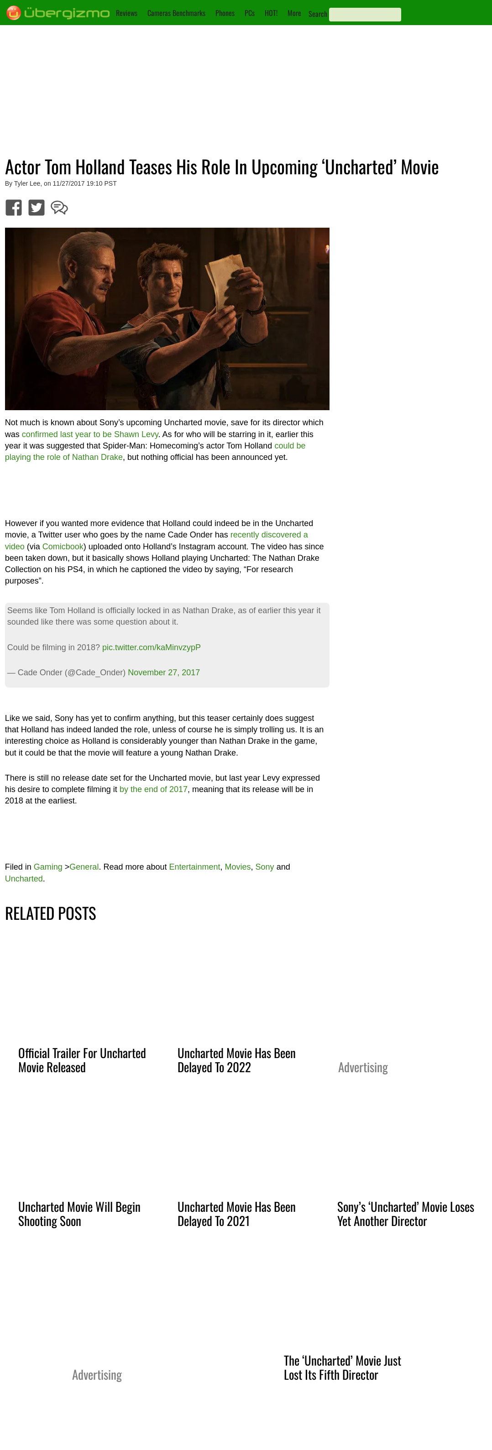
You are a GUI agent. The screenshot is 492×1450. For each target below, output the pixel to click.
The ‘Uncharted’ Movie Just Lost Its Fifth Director (342, 1367)
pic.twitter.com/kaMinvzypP (151, 647)
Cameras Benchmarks (176, 12)
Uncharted (24, 878)
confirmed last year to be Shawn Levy (90, 434)
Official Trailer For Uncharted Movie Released (82, 1059)
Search (318, 13)
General (84, 866)
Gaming (48, 866)
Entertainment (194, 866)
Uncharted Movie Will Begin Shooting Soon (79, 1213)
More (294, 12)
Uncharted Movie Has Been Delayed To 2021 (237, 1213)
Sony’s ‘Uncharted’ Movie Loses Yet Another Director (405, 1213)
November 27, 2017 (164, 672)
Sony (265, 866)
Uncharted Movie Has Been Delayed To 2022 (237, 1059)
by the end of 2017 (154, 789)
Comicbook (63, 546)
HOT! (271, 12)
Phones (225, 12)
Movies (238, 866)
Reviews (126, 12)
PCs (250, 12)
